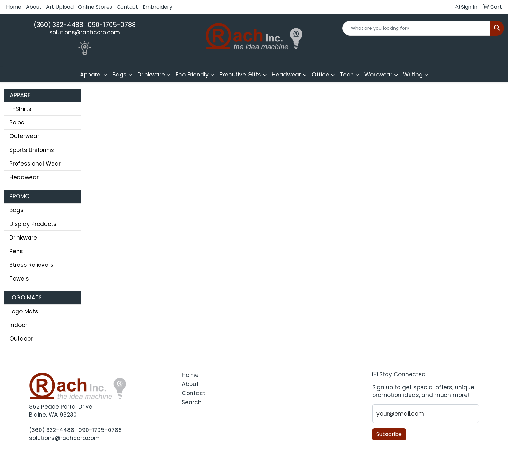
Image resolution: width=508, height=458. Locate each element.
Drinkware (23, 237)
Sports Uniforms (31, 150)
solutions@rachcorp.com (84, 32)
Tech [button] (347, 74)
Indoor (18, 325)
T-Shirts (20, 109)
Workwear (378, 74)
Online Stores (95, 7)
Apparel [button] (91, 74)
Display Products (33, 224)
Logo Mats (23, 311)
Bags (16, 210)
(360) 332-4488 (58, 24)
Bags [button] (119, 74)
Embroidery (157, 7)
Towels (19, 279)
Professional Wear (35, 164)
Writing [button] (413, 74)
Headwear (24, 177)
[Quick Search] (416, 28)
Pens (16, 251)
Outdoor (21, 339)
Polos (16, 122)
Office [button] (320, 74)
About (33, 7)
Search (192, 402)
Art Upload (60, 7)
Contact (127, 7)
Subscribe (389, 434)
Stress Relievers (31, 265)
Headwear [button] (286, 74)
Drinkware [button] (151, 74)
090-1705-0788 (112, 24)
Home (13, 7)
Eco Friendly (192, 74)
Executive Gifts (240, 74)
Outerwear (24, 136)
